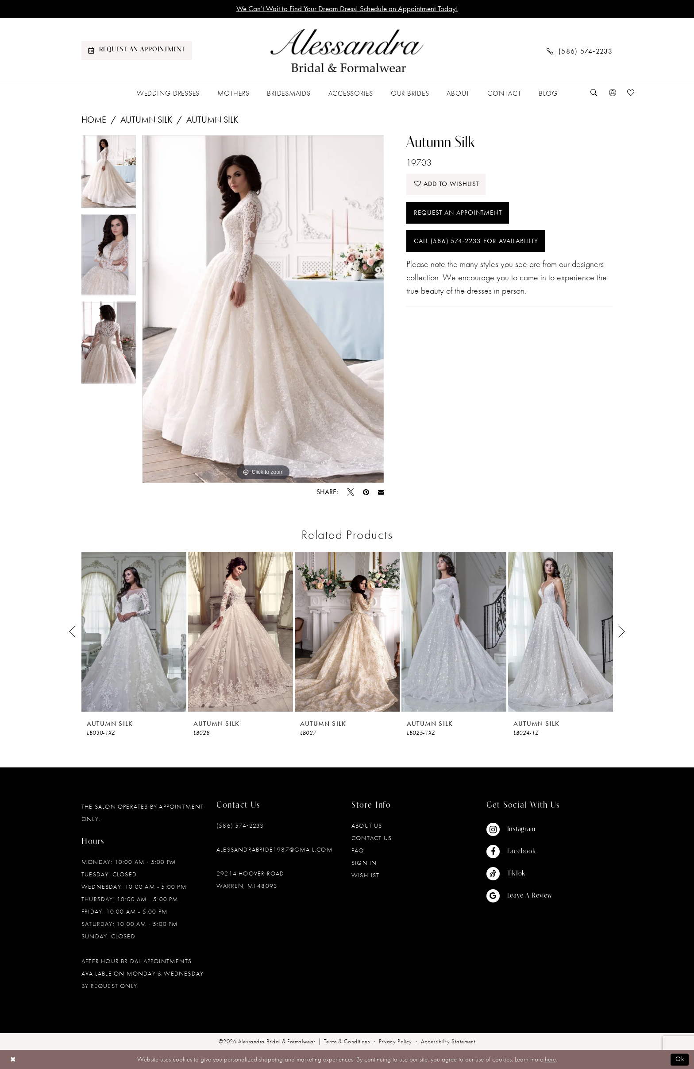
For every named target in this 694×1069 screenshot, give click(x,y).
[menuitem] (136, 51)
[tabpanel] (108, 174)
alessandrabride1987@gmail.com (274, 850)
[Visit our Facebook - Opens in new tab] (519, 852)
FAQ (357, 851)
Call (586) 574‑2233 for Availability (476, 242)
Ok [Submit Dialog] (679, 1059)
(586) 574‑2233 (240, 826)
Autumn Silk (146, 119)
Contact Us (371, 838)
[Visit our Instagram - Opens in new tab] (519, 830)
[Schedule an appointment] (136, 51)
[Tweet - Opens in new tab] (350, 492)
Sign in (364, 863)
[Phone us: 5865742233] (579, 50)
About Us (366, 826)
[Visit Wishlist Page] (631, 93)
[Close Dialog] (13, 1059)
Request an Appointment (458, 213)
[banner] (347, 51)
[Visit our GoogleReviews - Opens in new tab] (519, 896)
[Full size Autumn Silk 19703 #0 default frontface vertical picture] (263, 309)
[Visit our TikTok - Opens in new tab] (519, 874)
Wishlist (365, 875)
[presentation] (133, 632)
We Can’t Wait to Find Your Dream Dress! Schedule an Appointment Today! (347, 9)
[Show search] (594, 93)
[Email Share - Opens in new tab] (381, 492)
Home (93, 119)
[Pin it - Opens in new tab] (366, 492)
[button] (612, 93)
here (550, 1059)
